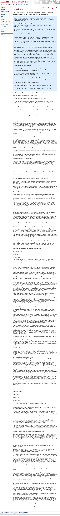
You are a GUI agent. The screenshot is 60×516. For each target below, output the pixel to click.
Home (2, 4)
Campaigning (4, 26)
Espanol (26, 4)
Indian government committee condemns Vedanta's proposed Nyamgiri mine (32, 85)
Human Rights (4, 24)
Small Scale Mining (5, 21)
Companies (8, 4)
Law (2, 29)
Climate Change (5, 11)
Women (3, 9)
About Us (6, 512)
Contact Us (25, 512)
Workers (3, 14)
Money (2, 16)
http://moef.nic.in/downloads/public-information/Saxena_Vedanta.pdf (30, 79)
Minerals (20, 4)
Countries (14, 4)
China (2, 19)
